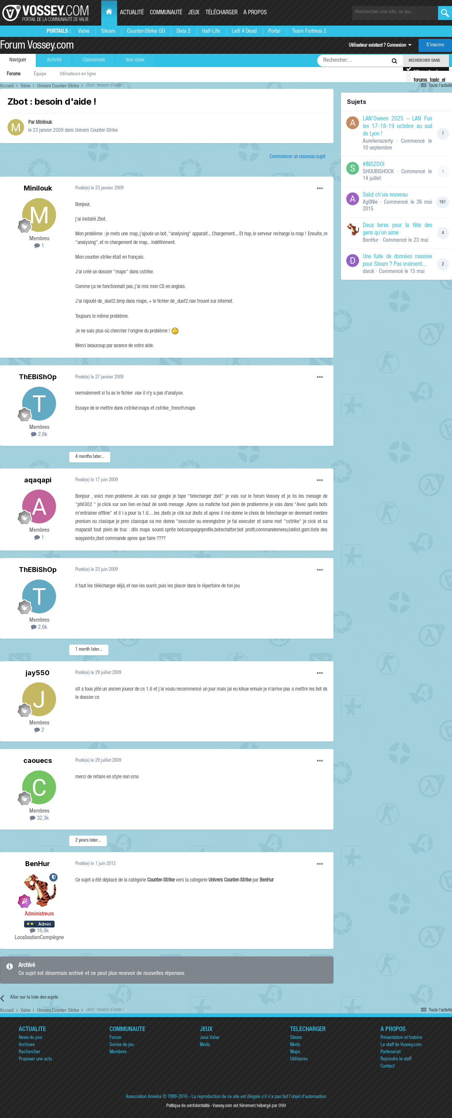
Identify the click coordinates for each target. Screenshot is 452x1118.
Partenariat (390, 1052)
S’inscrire (435, 45)
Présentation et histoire (401, 1038)
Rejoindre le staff (395, 1059)
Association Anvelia (143, 1097)
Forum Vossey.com (37, 46)
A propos (255, 13)
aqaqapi (38, 480)
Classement (93, 60)
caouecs (37, 760)
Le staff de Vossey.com (401, 1045)
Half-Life (211, 31)
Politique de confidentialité (188, 1106)
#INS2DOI (373, 165)
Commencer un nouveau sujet (297, 157)
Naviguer (17, 60)
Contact (387, 1066)
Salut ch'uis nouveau (385, 195)
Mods (205, 1045)
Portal (274, 31)
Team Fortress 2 (309, 31)
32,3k (39, 818)
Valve (84, 31)
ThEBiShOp (37, 377)
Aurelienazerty (378, 141)
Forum (115, 1038)
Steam (108, 31)
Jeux (193, 13)
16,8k (39, 931)
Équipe (40, 74)
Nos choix (135, 60)
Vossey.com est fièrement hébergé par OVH (249, 1106)
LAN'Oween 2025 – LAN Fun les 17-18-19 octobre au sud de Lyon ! (397, 126)
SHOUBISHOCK (378, 172)
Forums (13, 74)
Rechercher (29, 1052)
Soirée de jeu (122, 1045)
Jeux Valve (209, 1038)
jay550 (38, 673)
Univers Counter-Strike (96, 130)
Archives (27, 1045)
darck (368, 272)
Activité (54, 60)
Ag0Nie (370, 202)
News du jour (31, 1038)
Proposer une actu (35, 1059)
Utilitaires (298, 1059)
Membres (118, 1052)
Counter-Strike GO (146, 31)
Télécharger (221, 13)
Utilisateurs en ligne (78, 74)
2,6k (39, 435)
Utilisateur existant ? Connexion (380, 45)
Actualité (132, 13)
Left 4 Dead (244, 31)
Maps (295, 1052)
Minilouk (44, 122)
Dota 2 (183, 31)
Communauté (166, 13)
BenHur (37, 864)
